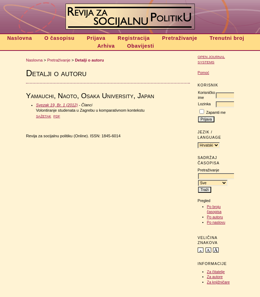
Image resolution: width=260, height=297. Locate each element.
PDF (56, 116)
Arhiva (106, 46)
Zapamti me (216, 113)
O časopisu (59, 38)
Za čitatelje (216, 272)
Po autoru (215, 217)
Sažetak (43, 116)
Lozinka (204, 104)
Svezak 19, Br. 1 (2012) (57, 105)
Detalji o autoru (89, 60)
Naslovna (19, 38)
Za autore (215, 277)
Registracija (134, 38)
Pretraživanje (179, 38)
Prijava (96, 38)
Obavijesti (140, 46)
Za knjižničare (218, 282)
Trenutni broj (226, 38)
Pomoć (203, 73)
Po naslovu (216, 222)
